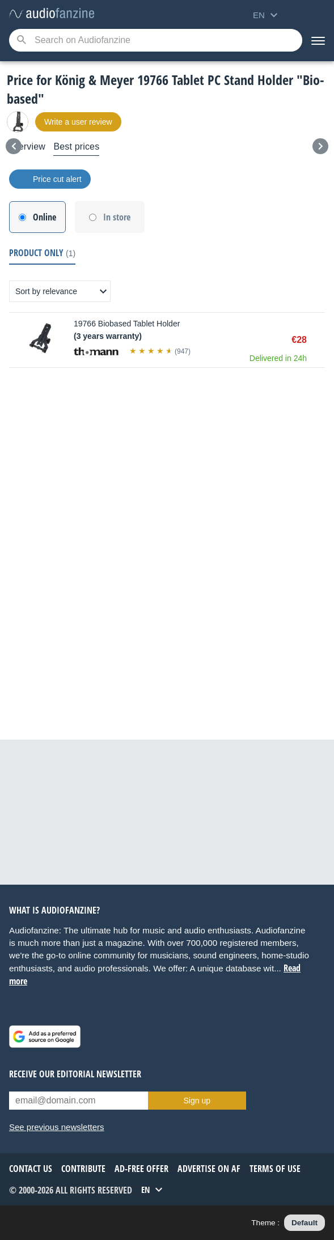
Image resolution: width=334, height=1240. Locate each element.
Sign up (197, 1100)
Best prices (76, 146)
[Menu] (318, 40)
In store (116, 217)
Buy (319, 340)
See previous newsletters (56, 1127)
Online (44, 217)
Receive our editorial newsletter (75, 1074)
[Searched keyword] (155, 40)
